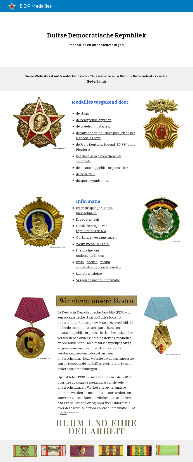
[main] (96, 39)
